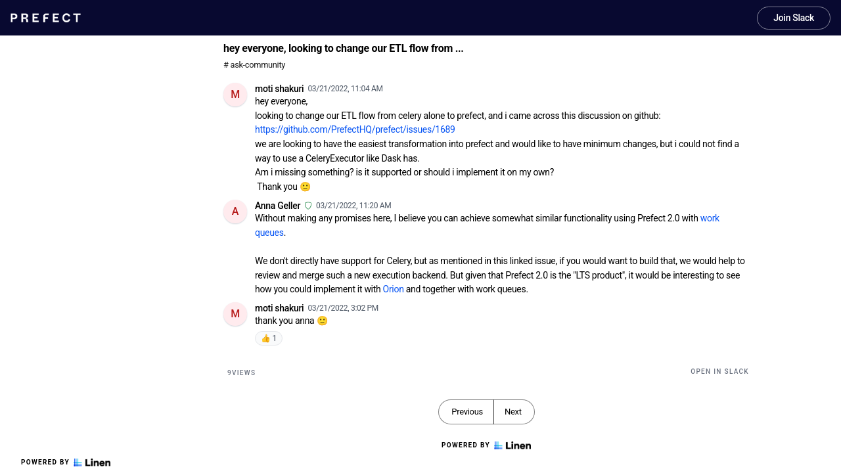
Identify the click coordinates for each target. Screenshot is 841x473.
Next (513, 412)
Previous (467, 412)
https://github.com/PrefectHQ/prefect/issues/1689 (355, 129)
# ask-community (254, 65)
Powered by (65, 462)
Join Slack (793, 17)
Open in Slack (720, 371)
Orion (393, 289)
